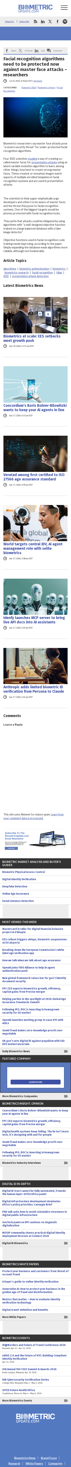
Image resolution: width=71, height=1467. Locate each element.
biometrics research (17, 272)
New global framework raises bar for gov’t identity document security (34, 979)
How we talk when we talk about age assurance (31, 960)
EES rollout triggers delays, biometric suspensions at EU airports (34, 941)
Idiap (59, 272)
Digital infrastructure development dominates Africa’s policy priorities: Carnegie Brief (31, 1203)
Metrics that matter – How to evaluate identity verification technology (31, 1301)
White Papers (34, 1463)
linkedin (42, 21)
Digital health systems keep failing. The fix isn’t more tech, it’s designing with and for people (35, 1133)
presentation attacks (44, 162)
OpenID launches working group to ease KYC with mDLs (32, 1021)
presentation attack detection (30, 276)
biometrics (59, 268)
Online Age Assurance (15, 893)
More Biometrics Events (17, 1400)
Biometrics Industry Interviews (21, 1163)
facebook (57, 21)
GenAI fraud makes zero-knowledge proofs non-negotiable (32, 1032)
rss (35, 21)
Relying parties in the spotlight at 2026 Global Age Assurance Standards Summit (34, 1000)
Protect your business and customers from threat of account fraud (35, 1273)
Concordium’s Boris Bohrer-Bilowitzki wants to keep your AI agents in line (35, 407)
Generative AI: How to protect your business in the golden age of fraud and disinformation (33, 1290)
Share (13, 50)
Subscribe (24, 21)
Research (14, 1463)
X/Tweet (29, 50)
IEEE (6, 276)
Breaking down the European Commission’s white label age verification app (33, 951)
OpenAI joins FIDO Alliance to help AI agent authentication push (28, 969)
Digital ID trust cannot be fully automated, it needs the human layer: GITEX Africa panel (34, 1192)
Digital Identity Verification (19, 879)
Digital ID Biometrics (15, 1243)
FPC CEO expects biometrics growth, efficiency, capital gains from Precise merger (31, 990)
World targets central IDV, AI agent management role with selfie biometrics (32, 548)
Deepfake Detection (14, 886)
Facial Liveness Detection (18, 901)
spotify (65, 21)
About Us (9, 21)
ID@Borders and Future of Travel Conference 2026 (35, 1346)
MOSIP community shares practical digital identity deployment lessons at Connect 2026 (33, 1234)
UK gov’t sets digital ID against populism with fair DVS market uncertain (33, 1042)
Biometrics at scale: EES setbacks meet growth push (32, 338)
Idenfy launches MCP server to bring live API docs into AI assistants (34, 620)
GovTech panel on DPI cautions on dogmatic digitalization (29, 1224)
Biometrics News (46, 87)
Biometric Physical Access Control (23, 872)
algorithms (9, 268)
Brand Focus (49, 1458)
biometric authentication (34, 268)
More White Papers (14, 1317)
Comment (57, 50)
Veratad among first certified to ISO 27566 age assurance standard (34, 477)
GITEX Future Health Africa (35, 1392)
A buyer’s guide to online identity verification (30, 1281)
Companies (55, 1463)
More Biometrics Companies (20, 1096)
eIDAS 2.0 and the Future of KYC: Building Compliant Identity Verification (35, 1359)
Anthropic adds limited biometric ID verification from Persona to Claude (33, 689)
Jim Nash (37, 81)
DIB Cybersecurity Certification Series (35, 1381)
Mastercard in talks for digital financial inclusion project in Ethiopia (32, 930)
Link (43, 50)
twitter (50, 21)
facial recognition (42, 272)
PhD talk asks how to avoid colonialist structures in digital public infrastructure (34, 1213)
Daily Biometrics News (16, 1051)
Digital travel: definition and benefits (25, 1309)
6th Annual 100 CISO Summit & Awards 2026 (35, 1371)
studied (32, 158)
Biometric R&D (29, 87)
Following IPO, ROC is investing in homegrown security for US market (30, 1011)
